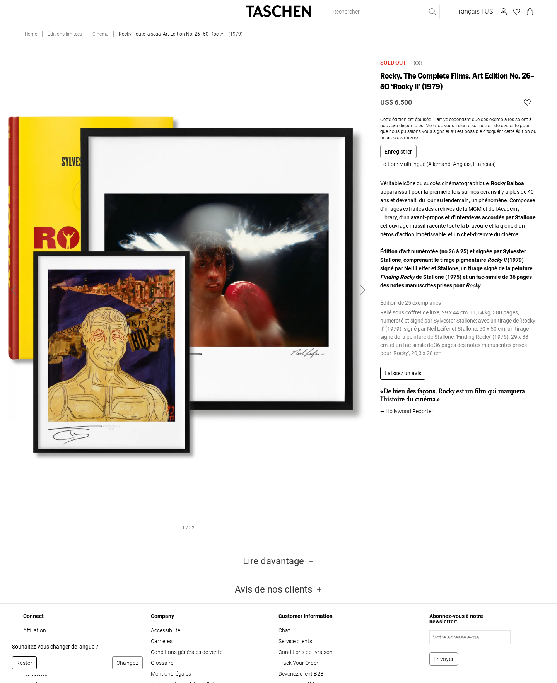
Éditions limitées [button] (77, 12)
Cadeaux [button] (123, 12)
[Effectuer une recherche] (432, 11)
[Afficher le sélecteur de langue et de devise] (474, 11)
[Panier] (528, 11)
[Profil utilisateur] (502, 11)
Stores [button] (155, 12)
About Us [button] (187, 12)
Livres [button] (34, 12)
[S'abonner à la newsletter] (443, 659)
